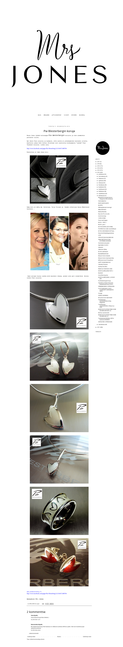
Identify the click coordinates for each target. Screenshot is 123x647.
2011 (98, 327)
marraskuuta (101, 176)
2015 (98, 166)
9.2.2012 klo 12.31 (35, 619)
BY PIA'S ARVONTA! (103, 251)
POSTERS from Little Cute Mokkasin (107, 229)
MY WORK (74, 115)
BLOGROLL (82, 115)
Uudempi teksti (31, 636)
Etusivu (59, 636)
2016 (98, 164)
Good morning (102, 216)
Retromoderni (34, 624)
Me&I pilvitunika (102, 211)
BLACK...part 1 (102, 224)
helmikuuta (101, 195)
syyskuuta (101, 180)
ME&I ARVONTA (102, 209)
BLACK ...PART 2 (102, 222)
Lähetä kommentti (33, 633)
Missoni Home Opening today (106, 258)
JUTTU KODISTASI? (56, 115)
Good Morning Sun (103, 275)
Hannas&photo (102, 201)
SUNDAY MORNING (103, 295)
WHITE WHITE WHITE (103, 203)
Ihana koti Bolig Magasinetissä (106, 233)
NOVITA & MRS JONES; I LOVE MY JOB (106, 278)
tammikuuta (101, 324)
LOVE (99, 235)
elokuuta (100, 183)
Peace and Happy (102, 220)
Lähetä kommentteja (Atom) (37, 639)
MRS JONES (46, 115)
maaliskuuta (101, 193)
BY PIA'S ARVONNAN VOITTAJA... (106, 231)
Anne (32, 615)
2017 (98, 161)
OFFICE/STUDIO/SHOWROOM (105, 237)
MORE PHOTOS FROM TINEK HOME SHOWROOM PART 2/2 (107, 309)
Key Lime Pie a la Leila (103, 214)
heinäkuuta (101, 185)
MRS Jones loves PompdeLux (105, 260)
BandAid (100, 273)
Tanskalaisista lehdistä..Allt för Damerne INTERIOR (106, 319)
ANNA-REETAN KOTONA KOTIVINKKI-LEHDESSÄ (104, 240)
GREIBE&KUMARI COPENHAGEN (106, 286)
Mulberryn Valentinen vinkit (105, 269)
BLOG (39, 115)
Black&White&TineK (103, 254)
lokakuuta (101, 178)
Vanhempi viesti (87, 636)
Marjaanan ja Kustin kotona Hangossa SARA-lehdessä (105, 198)
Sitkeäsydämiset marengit (105, 207)
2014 (98, 168)
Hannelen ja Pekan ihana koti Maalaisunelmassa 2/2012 (105, 283)
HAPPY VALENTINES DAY (104, 262)
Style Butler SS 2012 (103, 245)
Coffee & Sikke (102, 218)
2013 (98, 170)
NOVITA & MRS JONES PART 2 (105, 271)
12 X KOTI (66, 115)
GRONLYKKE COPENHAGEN (105, 322)
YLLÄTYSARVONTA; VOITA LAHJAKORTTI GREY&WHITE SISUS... (106, 290)
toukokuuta (101, 189)
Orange (100, 293)
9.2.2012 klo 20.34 (35, 630)
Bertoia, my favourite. (103, 313)
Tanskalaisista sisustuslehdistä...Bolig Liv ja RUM (106, 306)
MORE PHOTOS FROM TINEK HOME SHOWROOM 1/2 (107, 315)
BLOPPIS (100, 205)
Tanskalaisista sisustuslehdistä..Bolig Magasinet (104, 301)
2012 (98, 172)
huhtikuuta (101, 191)
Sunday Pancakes (102, 266)
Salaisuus (100, 247)
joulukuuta (101, 174)
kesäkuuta (101, 187)
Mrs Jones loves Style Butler (105, 297)
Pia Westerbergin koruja (104, 281)
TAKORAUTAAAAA (103, 264)
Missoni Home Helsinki (104, 256)
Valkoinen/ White (102, 249)
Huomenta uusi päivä (103, 243)
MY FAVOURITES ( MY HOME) (105, 226)
